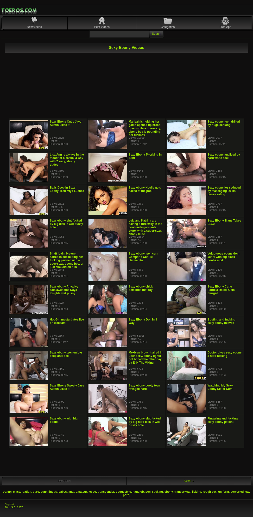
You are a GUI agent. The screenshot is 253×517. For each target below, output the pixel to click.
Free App (225, 27)
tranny (7, 491)
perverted (237, 491)
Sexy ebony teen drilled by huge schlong (224, 123)
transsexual (182, 491)
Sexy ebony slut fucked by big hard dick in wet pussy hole (145, 422)
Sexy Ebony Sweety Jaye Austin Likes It (67, 387)
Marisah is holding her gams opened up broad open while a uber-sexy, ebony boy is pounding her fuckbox (145, 128)
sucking (157, 491)
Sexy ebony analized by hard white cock (224, 156)
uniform (223, 491)
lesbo (92, 491)
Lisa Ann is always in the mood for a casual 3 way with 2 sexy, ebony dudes (67, 159)
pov (147, 491)
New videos (34, 27)
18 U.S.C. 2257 (14, 507)
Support (9, 504)
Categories (168, 27)
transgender (106, 491)
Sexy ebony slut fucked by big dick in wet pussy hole (66, 224)
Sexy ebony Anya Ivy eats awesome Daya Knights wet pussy (64, 290)
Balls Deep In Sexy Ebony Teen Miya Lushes (67, 189)
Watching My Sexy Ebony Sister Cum (220, 387)
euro (36, 491)
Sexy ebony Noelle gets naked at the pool (145, 189)
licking (196, 491)
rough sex (209, 491)
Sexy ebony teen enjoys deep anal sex (66, 354)
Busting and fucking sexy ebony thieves (221, 321)
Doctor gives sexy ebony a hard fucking (224, 354)
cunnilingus (49, 491)
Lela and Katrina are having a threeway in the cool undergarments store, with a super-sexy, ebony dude (145, 227)
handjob (138, 491)
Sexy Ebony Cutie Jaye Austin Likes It (65, 123)
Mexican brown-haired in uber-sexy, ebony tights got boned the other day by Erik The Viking (146, 357)
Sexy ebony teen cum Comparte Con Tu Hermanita (143, 257)
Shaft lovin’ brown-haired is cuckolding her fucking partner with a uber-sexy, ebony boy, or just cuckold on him (66, 260)
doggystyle (123, 491)
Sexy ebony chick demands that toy (141, 288)
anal (71, 491)
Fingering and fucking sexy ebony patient (223, 420)
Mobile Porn (19, 10)
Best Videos (102, 27)
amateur (81, 491)
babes (62, 491)
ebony (168, 491)
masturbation (22, 491)
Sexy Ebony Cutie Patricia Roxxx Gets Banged (221, 290)
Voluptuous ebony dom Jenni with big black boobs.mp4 (223, 257)
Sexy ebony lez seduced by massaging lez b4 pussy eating (224, 191)
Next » (188, 481)
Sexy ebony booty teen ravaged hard (144, 387)
